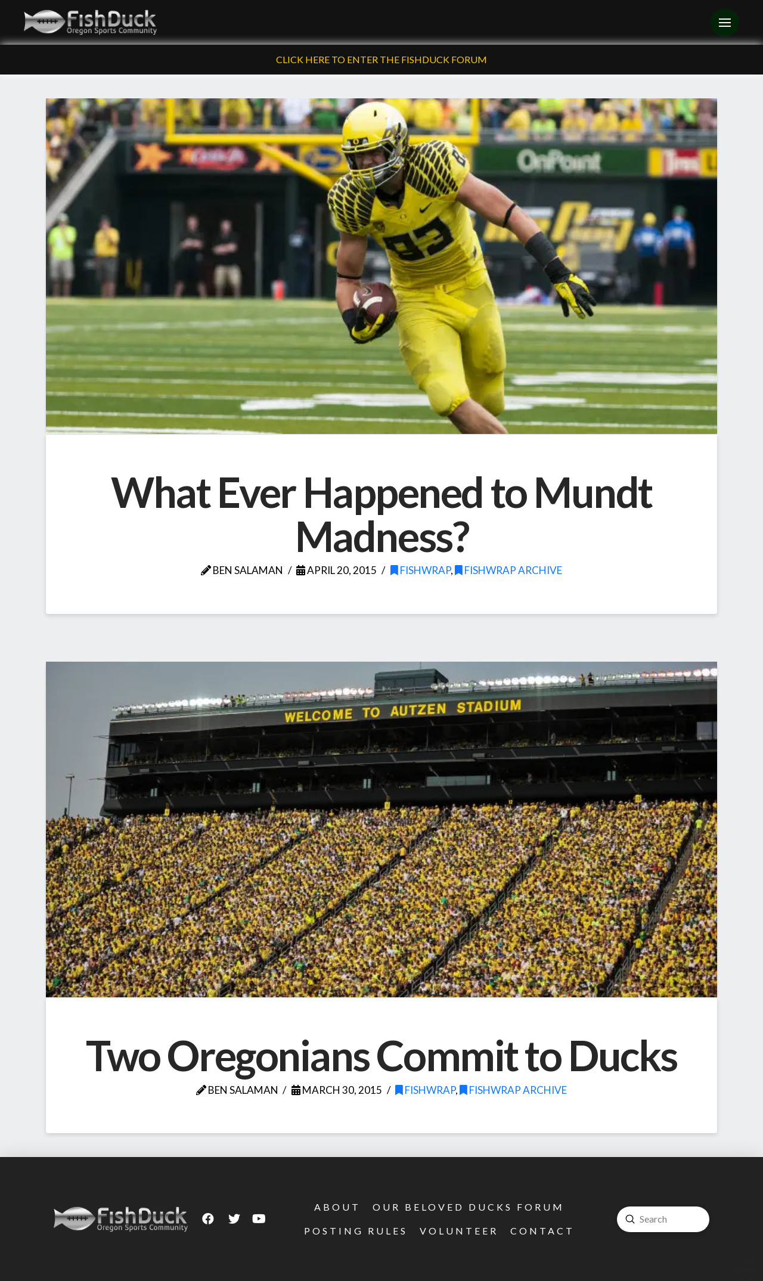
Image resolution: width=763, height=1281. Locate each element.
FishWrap (420, 570)
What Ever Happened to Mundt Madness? (381, 514)
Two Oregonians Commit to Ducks (381, 1055)
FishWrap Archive (508, 570)
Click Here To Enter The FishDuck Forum (381, 59)
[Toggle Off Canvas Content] (725, 22)
